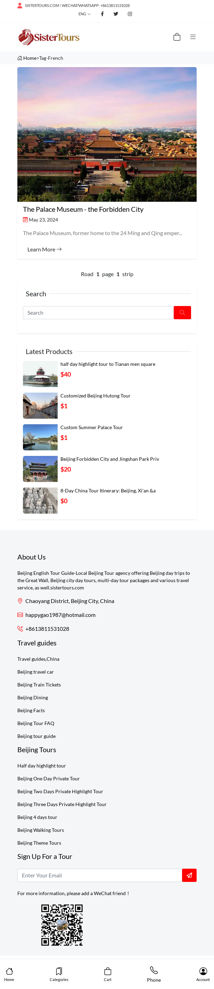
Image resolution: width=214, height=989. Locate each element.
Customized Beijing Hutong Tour (95, 396)
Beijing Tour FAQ (35, 723)
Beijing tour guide (36, 736)
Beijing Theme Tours (39, 843)
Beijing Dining (32, 697)
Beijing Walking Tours (40, 830)
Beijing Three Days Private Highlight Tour (62, 804)
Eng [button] (82, 13)
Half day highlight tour (41, 766)
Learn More (44, 249)
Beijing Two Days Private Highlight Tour (60, 791)
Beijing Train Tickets (39, 685)
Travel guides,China (38, 659)
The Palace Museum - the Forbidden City (83, 209)
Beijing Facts (31, 710)
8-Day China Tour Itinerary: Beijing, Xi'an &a (108, 490)
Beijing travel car (35, 672)
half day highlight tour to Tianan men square (107, 364)
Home (29, 58)
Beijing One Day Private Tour (48, 778)
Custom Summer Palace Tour (91, 427)
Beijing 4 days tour (37, 817)
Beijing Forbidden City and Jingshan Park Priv (109, 459)
